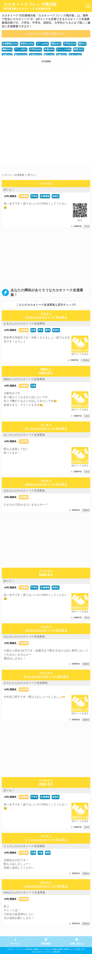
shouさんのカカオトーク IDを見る (46, 886)
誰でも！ (9, 189)
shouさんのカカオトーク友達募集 (24, 892)
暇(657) (82, 43)
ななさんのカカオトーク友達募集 (24, 636)
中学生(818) (70, 43)
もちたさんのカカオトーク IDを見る (46, 676)
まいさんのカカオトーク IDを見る (46, 428)
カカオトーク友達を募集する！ (46, 33)
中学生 (34, 196)
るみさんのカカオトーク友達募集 (24, 490)
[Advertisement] (46, 92)
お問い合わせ (76, 943)
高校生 (55, 196)
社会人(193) (75, 55)
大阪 (40, 852)
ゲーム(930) (42, 43)
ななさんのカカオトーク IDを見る (46, 630)
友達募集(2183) (10, 43)
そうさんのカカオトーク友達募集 (24, 846)
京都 (33, 852)
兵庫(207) (61, 55)
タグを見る (46, 61)
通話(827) (56, 43)
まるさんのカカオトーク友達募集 (24, 323)
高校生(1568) (27, 43)
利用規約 (46, 943)
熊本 (47, 330)
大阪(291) (7, 55)
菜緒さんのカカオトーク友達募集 (24, 379)
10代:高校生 (10, 196)
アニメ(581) (21, 49)
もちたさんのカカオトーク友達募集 (25, 682)
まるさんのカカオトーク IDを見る (46, 317)
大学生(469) (36, 49)
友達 (33, 330)
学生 (40, 330)
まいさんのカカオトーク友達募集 (24, 434)
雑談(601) (7, 49)
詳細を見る (46, 372)
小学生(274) (36, 55)
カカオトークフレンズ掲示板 (30, 6)
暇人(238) (49, 55)
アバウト (15, 943)
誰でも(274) (21, 55)
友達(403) (49, 49)
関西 (47, 852)
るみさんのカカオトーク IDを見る (46, 484)
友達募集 (23, 196)
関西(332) (78, 49)
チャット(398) (64, 49)
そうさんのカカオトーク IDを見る (46, 839)
